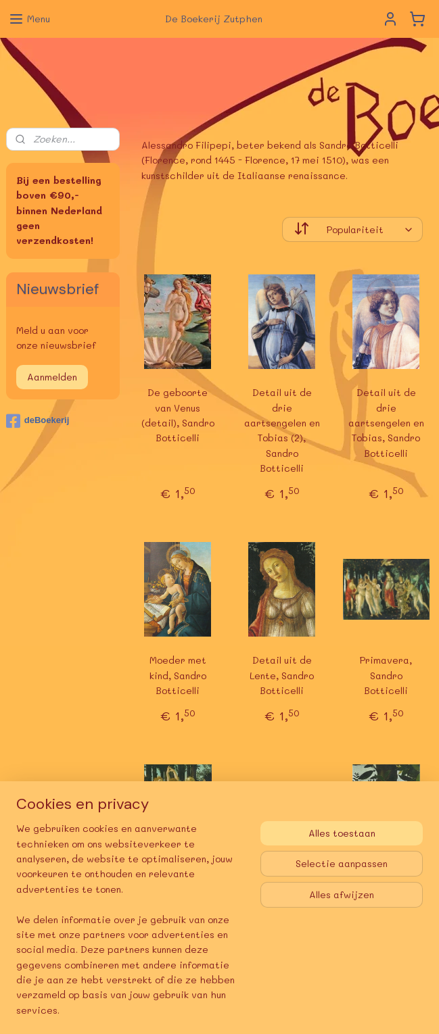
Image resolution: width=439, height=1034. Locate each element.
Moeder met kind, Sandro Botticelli (177, 675)
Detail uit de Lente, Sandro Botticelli (282, 675)
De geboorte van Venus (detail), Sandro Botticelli (177, 415)
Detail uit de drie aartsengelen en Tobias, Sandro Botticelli (386, 423)
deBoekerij (37, 421)
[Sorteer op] (352, 229)
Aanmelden (52, 376)
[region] (130, 927)
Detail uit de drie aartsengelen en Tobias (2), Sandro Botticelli (282, 430)
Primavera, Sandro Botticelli (387, 675)
